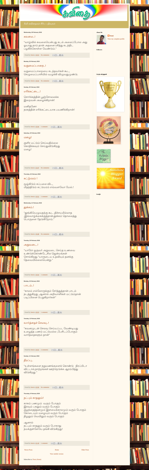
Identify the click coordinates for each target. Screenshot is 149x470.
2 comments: (45, 350)
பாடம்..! (29, 285)
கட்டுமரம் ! (30, 178)
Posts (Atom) (37, 459)
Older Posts (85, 450)
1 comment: (44, 126)
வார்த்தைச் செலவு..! (36, 322)
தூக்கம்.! (29, 207)
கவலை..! (29, 36)
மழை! (28, 137)
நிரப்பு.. (28, 360)
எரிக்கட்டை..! (32, 91)
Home (57, 450)
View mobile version (56, 454)
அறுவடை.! (31, 244)
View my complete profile (116, 39)
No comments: (45, 55)
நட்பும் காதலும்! (34, 397)
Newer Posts (28, 450)
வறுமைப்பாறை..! (35, 65)
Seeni (112, 36)
